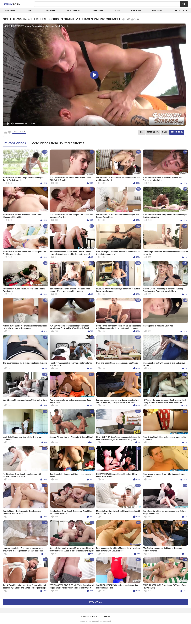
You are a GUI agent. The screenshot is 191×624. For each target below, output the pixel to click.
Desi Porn (157, 10)
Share (164, 132)
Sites (117, 10)
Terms (107, 617)
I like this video (5, 132)
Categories (97, 10)
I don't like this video (9, 132)
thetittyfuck (181, 10)
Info (142, 132)
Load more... (95, 602)
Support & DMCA (89, 617)
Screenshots (153, 132)
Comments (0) (177, 132)
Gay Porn (136, 10)
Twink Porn (9, 10)
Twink (12, 4)
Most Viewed (73, 10)
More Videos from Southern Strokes (57, 143)
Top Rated (50, 10)
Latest (30, 10)
